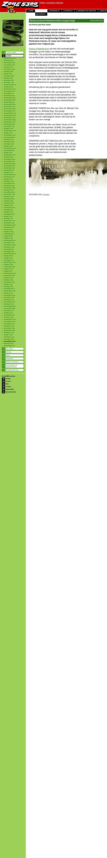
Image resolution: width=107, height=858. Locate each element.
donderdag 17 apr (10, 135)
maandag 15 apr (9, 198)
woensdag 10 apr (9, 207)
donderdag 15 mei (10, 130)
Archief (8, 56)
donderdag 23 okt (9, 109)
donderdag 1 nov (9, 220)
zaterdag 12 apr (9, 144)
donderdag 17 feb (9, 262)
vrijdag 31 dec (8, 264)
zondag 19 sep (8, 277)
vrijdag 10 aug (8, 231)
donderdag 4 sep (9, 117)
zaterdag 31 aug (9, 185)
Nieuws (8, 352)
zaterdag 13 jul (9, 190)
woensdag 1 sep (9, 282)
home (31, 11)
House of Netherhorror (39, 48)
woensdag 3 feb (9, 76)
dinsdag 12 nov (9, 181)
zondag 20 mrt (8, 67)
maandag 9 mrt (9, 93)
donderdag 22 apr (10, 291)
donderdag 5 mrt (9, 95)
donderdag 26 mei (10, 253)
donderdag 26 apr (10, 240)
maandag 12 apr (9, 297)
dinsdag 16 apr (9, 60)
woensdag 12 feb (9, 159)
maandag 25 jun (9, 234)
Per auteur (9, 348)
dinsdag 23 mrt (9, 304)
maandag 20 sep (9, 275)
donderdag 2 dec (9, 267)
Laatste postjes (11, 52)
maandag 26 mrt (9, 242)
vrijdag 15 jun (8, 236)
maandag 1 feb (9, 80)
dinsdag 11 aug (9, 332)
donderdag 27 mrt (10, 155)
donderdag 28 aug (10, 120)
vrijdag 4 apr (8, 152)
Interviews (9, 358)
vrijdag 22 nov (8, 179)
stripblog (69, 11)
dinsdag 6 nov (8, 218)
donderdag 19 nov (10, 319)
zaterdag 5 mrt (8, 260)
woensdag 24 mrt (9, 302)
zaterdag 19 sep (9, 326)
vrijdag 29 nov (8, 172)
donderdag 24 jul (9, 124)
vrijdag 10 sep (8, 280)
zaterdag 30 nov (9, 170)
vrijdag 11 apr (8, 146)
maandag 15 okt (9, 227)
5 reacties (45, 194)
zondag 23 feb (8, 157)
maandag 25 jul (9, 249)
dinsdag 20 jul (8, 286)
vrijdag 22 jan (8, 313)
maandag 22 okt (9, 223)
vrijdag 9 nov (8, 216)
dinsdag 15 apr (9, 139)
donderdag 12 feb (9, 100)
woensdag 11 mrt (9, 91)
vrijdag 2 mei (8, 133)
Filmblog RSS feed (12, 370)
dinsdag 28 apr (9, 343)
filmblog (41, 14)
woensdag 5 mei (9, 288)
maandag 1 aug (9, 247)
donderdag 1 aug (9, 188)
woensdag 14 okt (9, 69)
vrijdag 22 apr (8, 258)
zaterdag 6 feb (8, 71)
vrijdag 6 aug (8, 284)
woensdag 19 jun (9, 192)
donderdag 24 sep (10, 84)
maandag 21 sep (9, 324)
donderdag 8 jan (9, 102)
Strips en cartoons (12, 362)
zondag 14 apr (8, 201)
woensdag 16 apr (9, 137)
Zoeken (8, 378)
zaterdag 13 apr (9, 203)
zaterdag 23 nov (9, 177)
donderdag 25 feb (9, 306)
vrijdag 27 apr (8, 238)
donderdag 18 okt (9, 225)
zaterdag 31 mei (9, 126)
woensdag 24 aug (9, 245)
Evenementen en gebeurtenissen (11, 365)
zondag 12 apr (8, 87)
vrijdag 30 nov (8, 212)
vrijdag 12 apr (8, 205)
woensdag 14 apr (9, 295)
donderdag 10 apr (10, 148)
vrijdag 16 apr (8, 293)
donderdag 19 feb (9, 98)
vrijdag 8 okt (8, 271)
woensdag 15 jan (9, 166)
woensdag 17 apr (9, 194)
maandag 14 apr (9, 141)
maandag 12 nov (9, 214)
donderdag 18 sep (10, 115)
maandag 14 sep (9, 328)
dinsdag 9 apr (8, 209)
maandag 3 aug (9, 337)
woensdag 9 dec (9, 315)
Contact (8, 386)
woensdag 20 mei (9, 341)
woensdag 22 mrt (9, 65)
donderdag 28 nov (10, 174)
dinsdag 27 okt (9, 82)
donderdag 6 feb (9, 161)
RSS (7, 384)
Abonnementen (11, 392)
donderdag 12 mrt (10, 58)
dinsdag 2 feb (8, 78)
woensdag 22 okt (9, 111)
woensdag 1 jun (9, 251)
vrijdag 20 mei (8, 256)
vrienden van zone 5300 (87, 11)
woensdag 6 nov (9, 183)
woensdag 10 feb (9, 308)
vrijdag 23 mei (8, 128)
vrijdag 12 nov (8, 269)
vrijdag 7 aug (8, 335)
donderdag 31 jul (9, 122)
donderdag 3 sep (9, 330)
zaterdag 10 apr (9, 299)
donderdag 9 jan (9, 168)
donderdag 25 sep (10, 113)
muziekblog (55, 11)
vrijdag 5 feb (8, 73)
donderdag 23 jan (9, 163)
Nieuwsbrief (10, 389)
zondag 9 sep (8, 229)
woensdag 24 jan (9, 62)
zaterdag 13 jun (9, 339)
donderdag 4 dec (9, 106)
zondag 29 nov (9, 317)
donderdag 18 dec (10, 104)
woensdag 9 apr (9, 150)
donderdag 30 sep (10, 273)
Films (8, 355)
